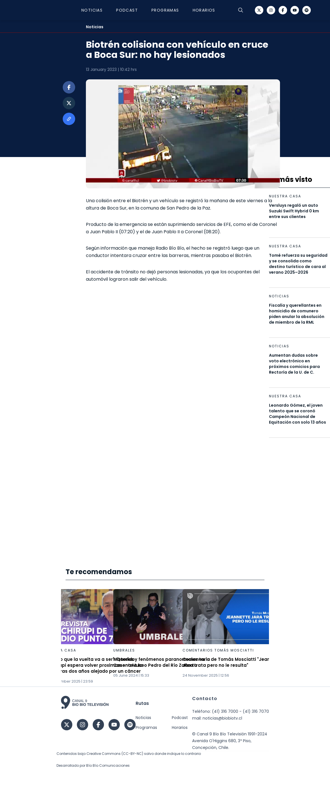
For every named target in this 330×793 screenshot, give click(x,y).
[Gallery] (165, 636)
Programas (165, 10)
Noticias (92, 10)
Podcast (127, 10)
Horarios (204, 10)
